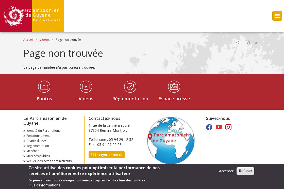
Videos (86, 99)
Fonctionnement (38, 136)
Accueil (28, 39)
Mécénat (32, 151)
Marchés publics (38, 156)
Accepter (226, 172)
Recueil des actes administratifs (49, 161)
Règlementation (130, 99)
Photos (44, 99)
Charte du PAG (36, 141)
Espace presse (174, 99)
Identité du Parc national (43, 130)
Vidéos (44, 39)
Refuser (245, 173)
